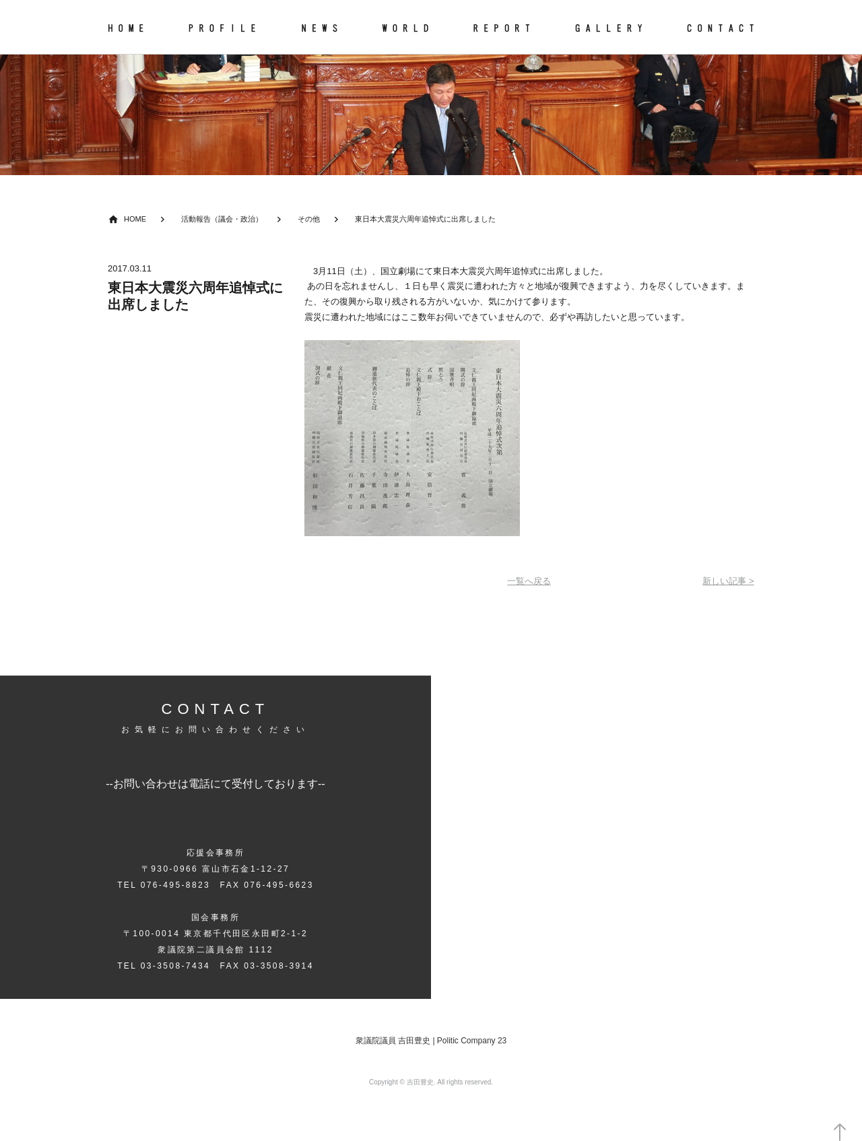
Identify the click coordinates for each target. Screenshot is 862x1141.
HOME (135, 219)
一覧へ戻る (529, 581)
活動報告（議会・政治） (222, 219)
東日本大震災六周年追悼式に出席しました (425, 219)
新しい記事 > (728, 581)
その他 (309, 219)
